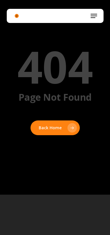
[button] (94, 16)
